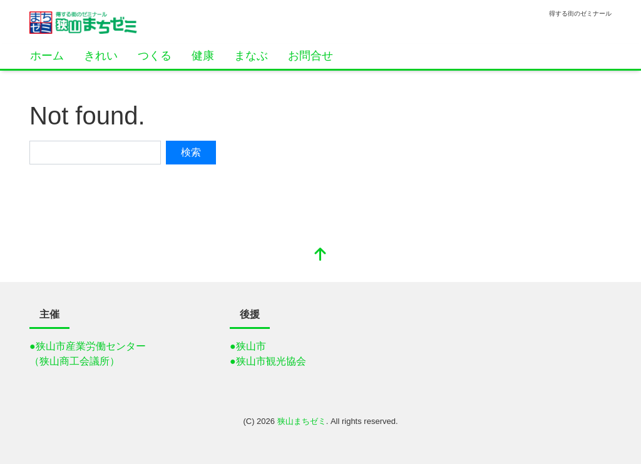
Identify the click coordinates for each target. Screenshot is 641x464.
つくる (155, 55)
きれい (101, 55)
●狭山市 (248, 346)
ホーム (47, 55)
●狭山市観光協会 (268, 361)
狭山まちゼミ (301, 421)
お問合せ (310, 55)
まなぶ (251, 55)
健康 (203, 55)
